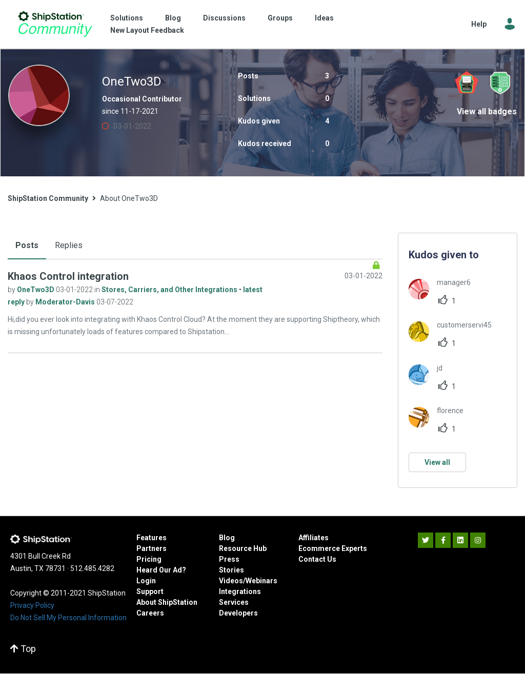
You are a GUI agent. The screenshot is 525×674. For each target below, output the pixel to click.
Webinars (261, 581)
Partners (151, 548)
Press (229, 559)
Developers (238, 613)
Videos (231, 581)
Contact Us (317, 559)
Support (150, 591)
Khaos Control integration (68, 276)
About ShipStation (166, 602)
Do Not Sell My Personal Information (68, 618)
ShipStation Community (55, 24)
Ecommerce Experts (332, 548)
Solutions (126, 18)
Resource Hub (243, 548)
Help (479, 24)
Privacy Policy (32, 605)
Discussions (224, 18)
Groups (280, 18)
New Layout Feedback (147, 30)
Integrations (240, 591)
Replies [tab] (69, 245)
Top (23, 648)
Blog (173, 18)
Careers (150, 613)
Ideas (324, 18)
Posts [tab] (26, 245)
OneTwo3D (36, 289)
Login (146, 581)
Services (234, 602)
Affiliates (313, 538)
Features (151, 538)
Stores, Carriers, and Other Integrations (170, 289)
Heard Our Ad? (161, 570)
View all (437, 462)
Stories (231, 570)
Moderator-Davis (65, 302)
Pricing (148, 559)
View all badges (487, 111)
